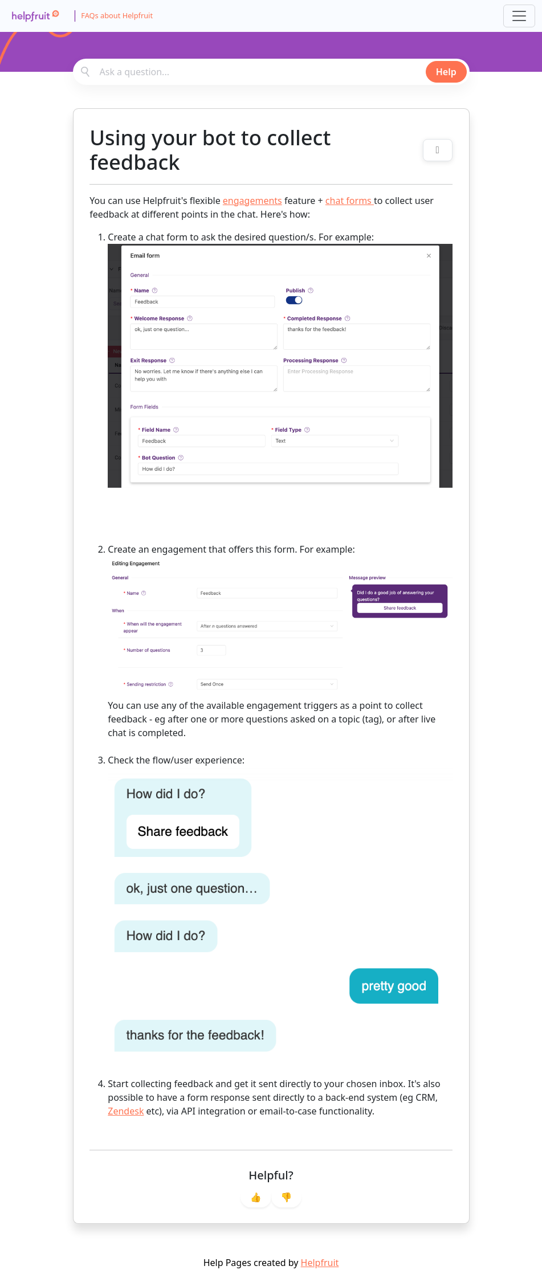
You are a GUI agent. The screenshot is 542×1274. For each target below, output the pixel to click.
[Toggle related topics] (438, 150)
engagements (252, 200)
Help (446, 72)
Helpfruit (320, 1262)
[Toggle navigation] (519, 16)
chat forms (349, 200)
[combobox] (271, 72)
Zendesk (126, 1111)
